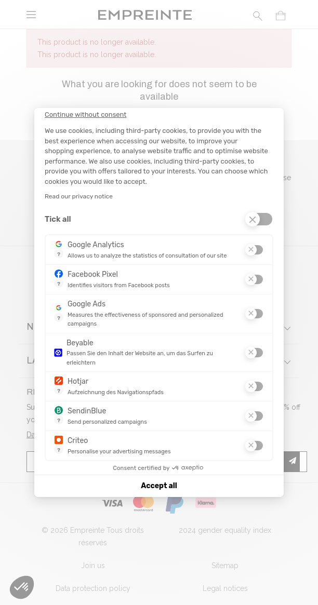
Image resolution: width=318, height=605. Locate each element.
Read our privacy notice (79, 196)
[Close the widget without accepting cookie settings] (85, 115)
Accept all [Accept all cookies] (159, 485)
